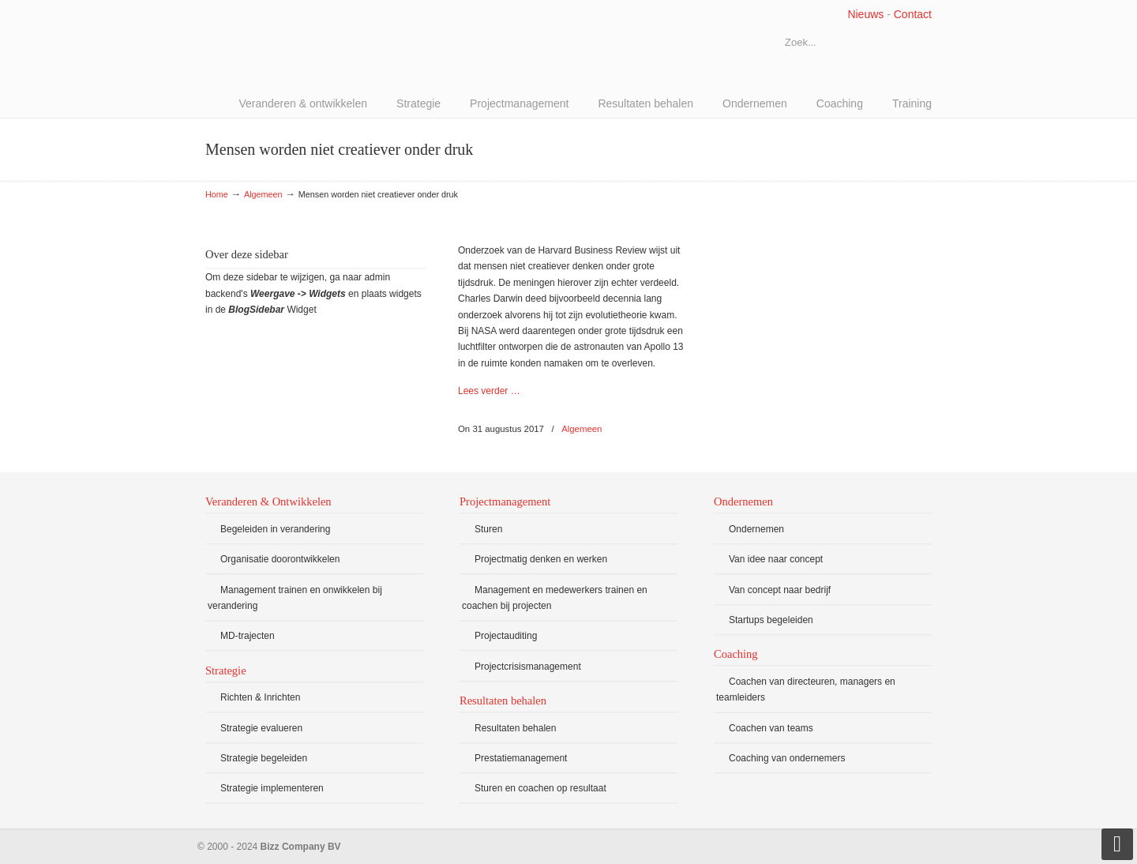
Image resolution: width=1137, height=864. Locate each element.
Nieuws (865, 14)
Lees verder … (489, 390)
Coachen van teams (771, 728)
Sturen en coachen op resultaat (540, 788)
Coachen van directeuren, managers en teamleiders (805, 689)
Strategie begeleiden (263, 758)
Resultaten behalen (515, 728)
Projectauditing (506, 635)
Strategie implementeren (272, 788)
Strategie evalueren (261, 728)
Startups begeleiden (771, 619)
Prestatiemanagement (521, 758)
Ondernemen (756, 529)
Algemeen (263, 194)
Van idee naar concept (776, 559)
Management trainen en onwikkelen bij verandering (295, 597)
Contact (913, 14)
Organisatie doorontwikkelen (280, 559)
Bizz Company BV (323, 44)
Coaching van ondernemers (787, 758)
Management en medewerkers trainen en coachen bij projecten (554, 597)
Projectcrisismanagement (528, 666)
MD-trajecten (247, 635)
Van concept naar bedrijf (780, 589)
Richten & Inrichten (260, 697)
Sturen (488, 529)
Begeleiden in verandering (275, 529)
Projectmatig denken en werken (541, 559)
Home (216, 194)
